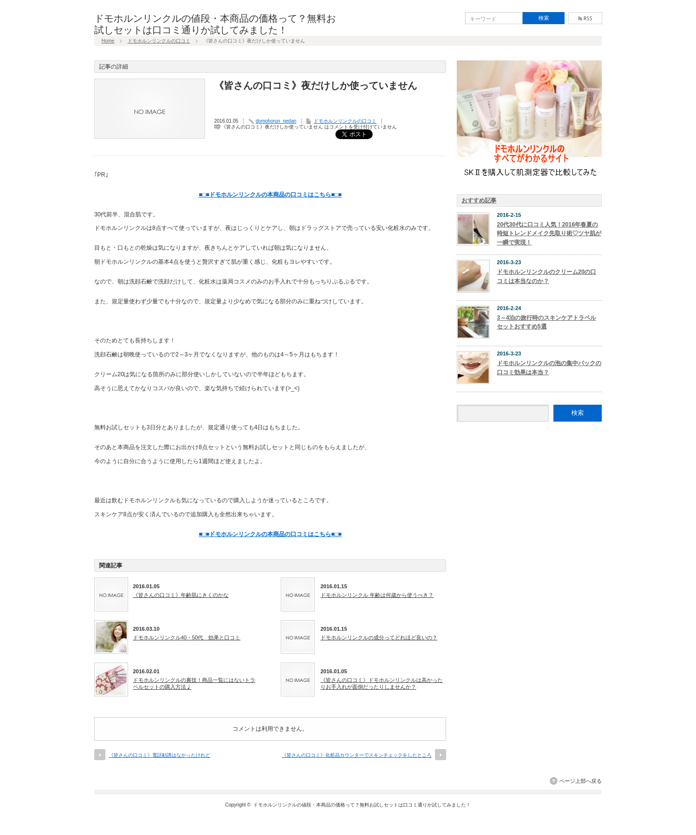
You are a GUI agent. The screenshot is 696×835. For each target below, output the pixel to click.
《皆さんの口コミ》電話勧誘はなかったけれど (159, 755)
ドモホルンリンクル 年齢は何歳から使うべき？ (377, 595)
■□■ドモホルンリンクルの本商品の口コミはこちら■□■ (270, 194)
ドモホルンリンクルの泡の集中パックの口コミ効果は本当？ (549, 368)
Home (108, 40)
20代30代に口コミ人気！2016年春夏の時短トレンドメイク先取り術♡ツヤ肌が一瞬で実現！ (549, 233)
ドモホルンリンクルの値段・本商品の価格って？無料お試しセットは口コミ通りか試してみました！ (362, 804)
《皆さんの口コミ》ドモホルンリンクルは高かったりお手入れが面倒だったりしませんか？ (381, 683)
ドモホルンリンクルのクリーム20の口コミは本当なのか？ (546, 276)
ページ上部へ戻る (580, 781)
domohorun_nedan (276, 121)
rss (585, 18)
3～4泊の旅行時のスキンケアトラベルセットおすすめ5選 (546, 322)
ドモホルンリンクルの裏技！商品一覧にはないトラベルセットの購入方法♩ (194, 683)
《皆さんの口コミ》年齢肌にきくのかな (181, 595)
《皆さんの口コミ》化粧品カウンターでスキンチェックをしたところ (357, 755)
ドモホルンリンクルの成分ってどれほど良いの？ (378, 637)
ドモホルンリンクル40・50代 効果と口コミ (186, 637)
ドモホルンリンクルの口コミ (159, 40)
